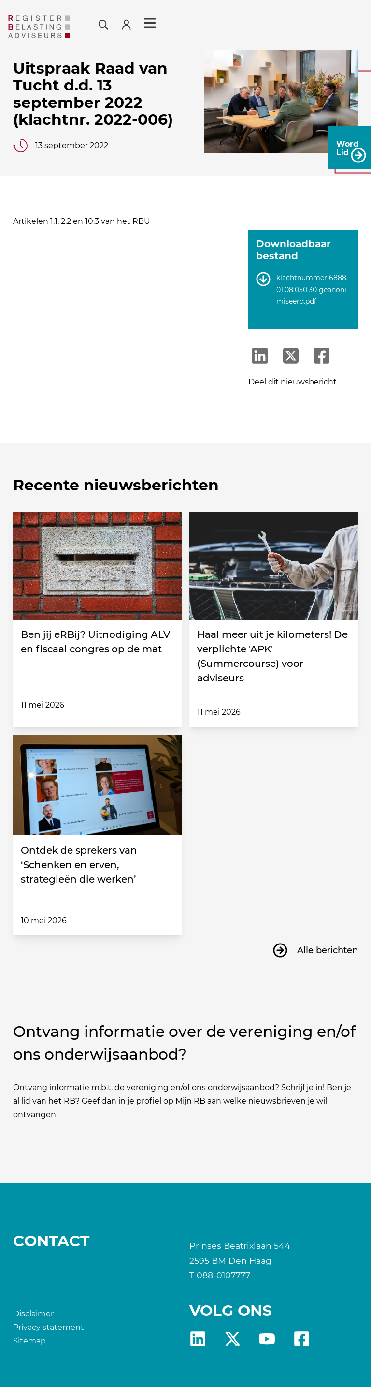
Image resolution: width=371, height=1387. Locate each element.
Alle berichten (327, 950)
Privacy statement (48, 1327)
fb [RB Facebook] (301, 1338)
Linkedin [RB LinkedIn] (197, 1338)
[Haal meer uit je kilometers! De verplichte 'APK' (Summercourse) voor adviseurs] (273, 566)
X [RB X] (232, 1338)
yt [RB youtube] (266, 1338)
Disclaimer (33, 1313)
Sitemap (29, 1340)
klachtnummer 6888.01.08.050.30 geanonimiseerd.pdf (312, 289)
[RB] (68, 27)
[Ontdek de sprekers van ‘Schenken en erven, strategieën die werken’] (97, 785)
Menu (346, 23)
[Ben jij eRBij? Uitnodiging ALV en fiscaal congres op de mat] (97, 566)
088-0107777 (223, 1275)
